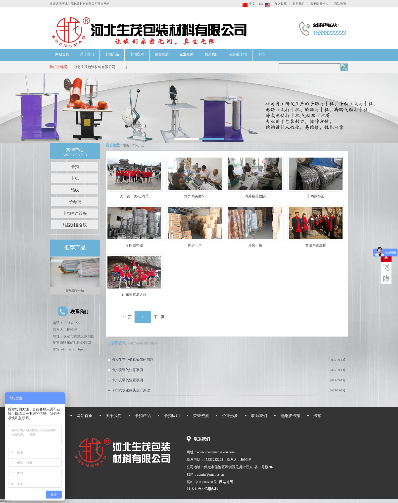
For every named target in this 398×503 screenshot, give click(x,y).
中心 (386, 267)
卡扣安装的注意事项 (127, 370)
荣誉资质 (162, 54)
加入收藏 (281, 3)
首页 (126, 145)
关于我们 (87, 54)
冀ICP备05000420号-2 (203, 482)
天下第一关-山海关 (134, 196)
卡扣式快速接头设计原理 (131, 390)
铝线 (75, 190)
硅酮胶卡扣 (238, 54)
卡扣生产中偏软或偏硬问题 (132, 360)
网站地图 (340, 3)
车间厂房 (138, 145)
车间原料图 (315, 196)
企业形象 (187, 54)
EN (261, 3)
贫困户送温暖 (315, 245)
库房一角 (195, 245)
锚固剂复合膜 (75, 225)
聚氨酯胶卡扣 (319, 3)
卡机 (75, 178)
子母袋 (75, 202)
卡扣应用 (137, 54)
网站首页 (62, 54)
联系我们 (298, 3)
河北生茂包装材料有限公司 (94, 67)
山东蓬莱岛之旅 (134, 294)
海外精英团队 (194, 196)
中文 (252, 3)
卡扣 (261, 54)
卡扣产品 (112, 54)
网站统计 (6, 501)
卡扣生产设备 (75, 213)
